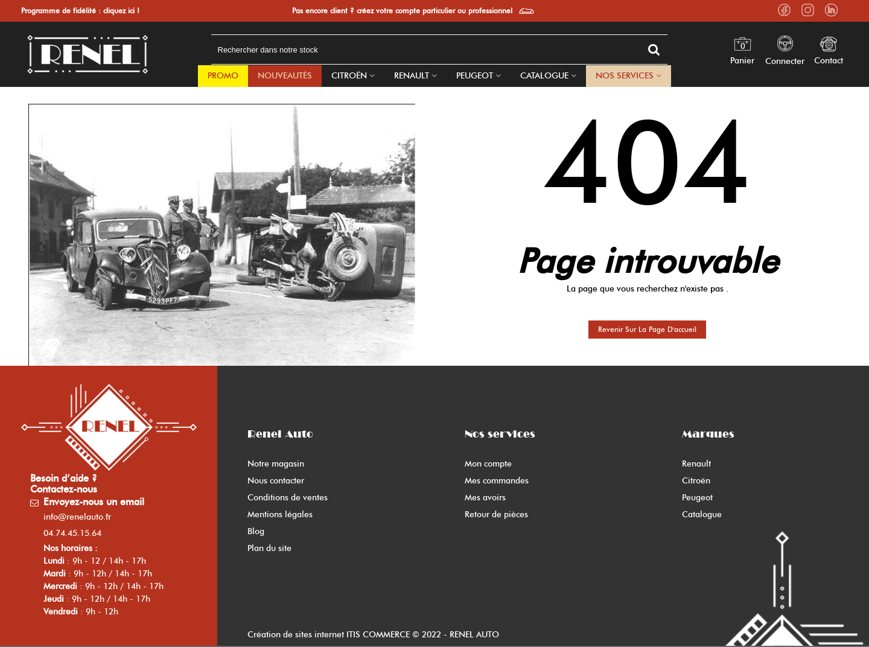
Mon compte (488, 464)
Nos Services (625, 76)
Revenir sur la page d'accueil (647, 329)
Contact (828, 61)
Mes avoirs (485, 497)
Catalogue (544, 76)
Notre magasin (275, 464)
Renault (411, 76)
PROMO (223, 76)
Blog (255, 531)
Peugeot (474, 76)
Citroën (349, 76)
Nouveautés (285, 76)
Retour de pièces (496, 514)
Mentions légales (280, 514)
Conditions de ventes (287, 497)
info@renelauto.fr (77, 517)
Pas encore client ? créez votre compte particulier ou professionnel (402, 10)
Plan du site (269, 548)
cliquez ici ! (121, 10)
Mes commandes (497, 481)
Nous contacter (275, 481)
